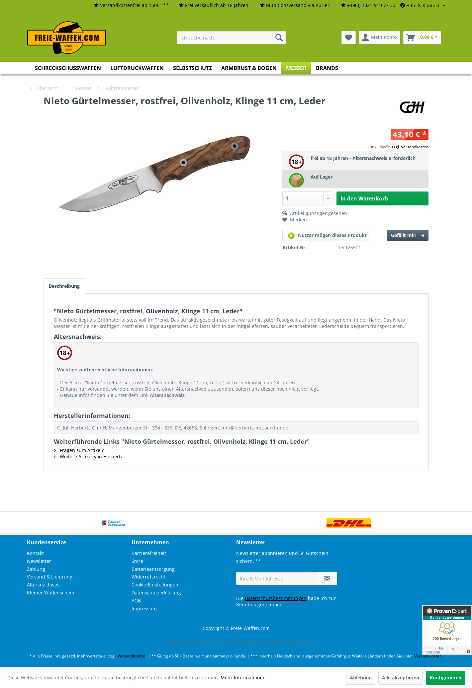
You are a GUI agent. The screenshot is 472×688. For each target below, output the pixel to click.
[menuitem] (131, 5)
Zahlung (36, 569)
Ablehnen (361, 677)
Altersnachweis (44, 584)
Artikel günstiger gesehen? (315, 213)
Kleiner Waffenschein (50, 592)
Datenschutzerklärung (156, 592)
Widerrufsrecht (148, 576)
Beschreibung (64, 286)
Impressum (144, 608)
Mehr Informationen (243, 677)
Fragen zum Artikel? (79, 450)
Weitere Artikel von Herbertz (88, 456)
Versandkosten (131, 656)
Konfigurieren (445, 677)
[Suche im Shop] (231, 37)
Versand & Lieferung (49, 576)
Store (137, 561)
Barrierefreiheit (149, 553)
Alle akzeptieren (400, 677)
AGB (136, 600)
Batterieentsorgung (153, 569)
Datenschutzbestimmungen (276, 598)
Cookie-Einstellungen (155, 584)
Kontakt (35, 553)
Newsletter (39, 561)
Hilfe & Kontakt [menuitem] (420, 5)
